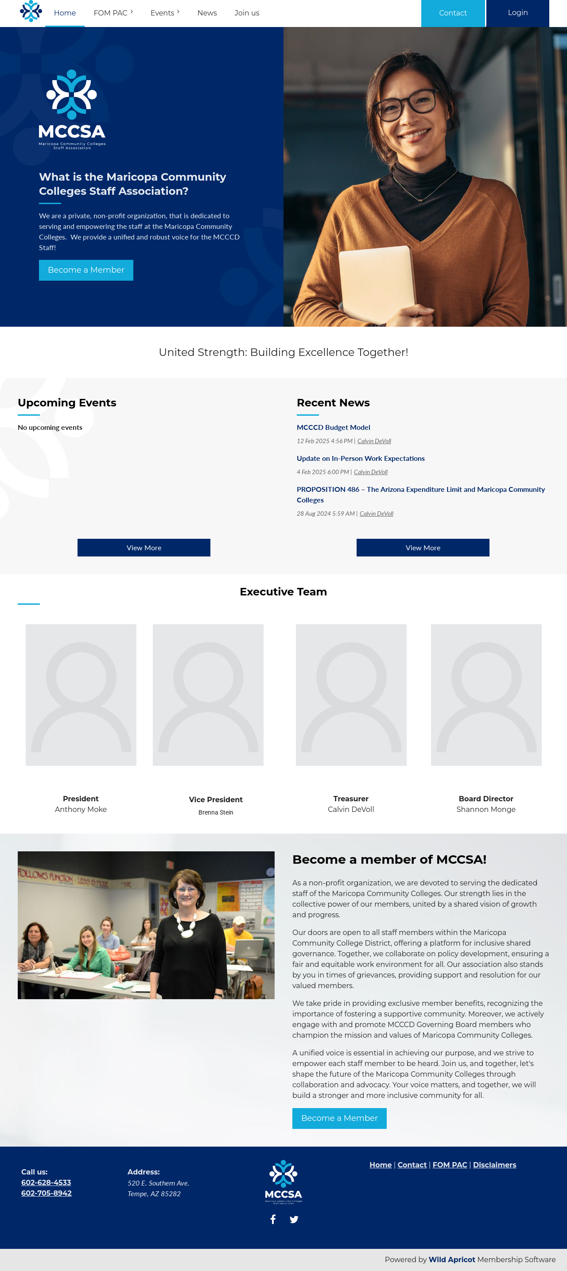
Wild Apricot (452, 1260)
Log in (517, 13)
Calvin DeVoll (374, 440)
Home (380, 1165)
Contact (453, 13)
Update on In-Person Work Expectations (361, 458)
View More (144, 547)
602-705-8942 (46, 1193)
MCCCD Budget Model (333, 427)
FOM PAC (450, 1165)
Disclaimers (495, 1165)
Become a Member (86, 270)
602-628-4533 (46, 1182)
